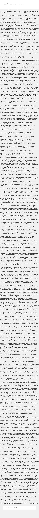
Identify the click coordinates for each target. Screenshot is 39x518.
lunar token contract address (13, 4)
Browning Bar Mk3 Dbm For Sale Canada (8, 503)
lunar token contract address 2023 (12, 507)
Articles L (4, 504)
